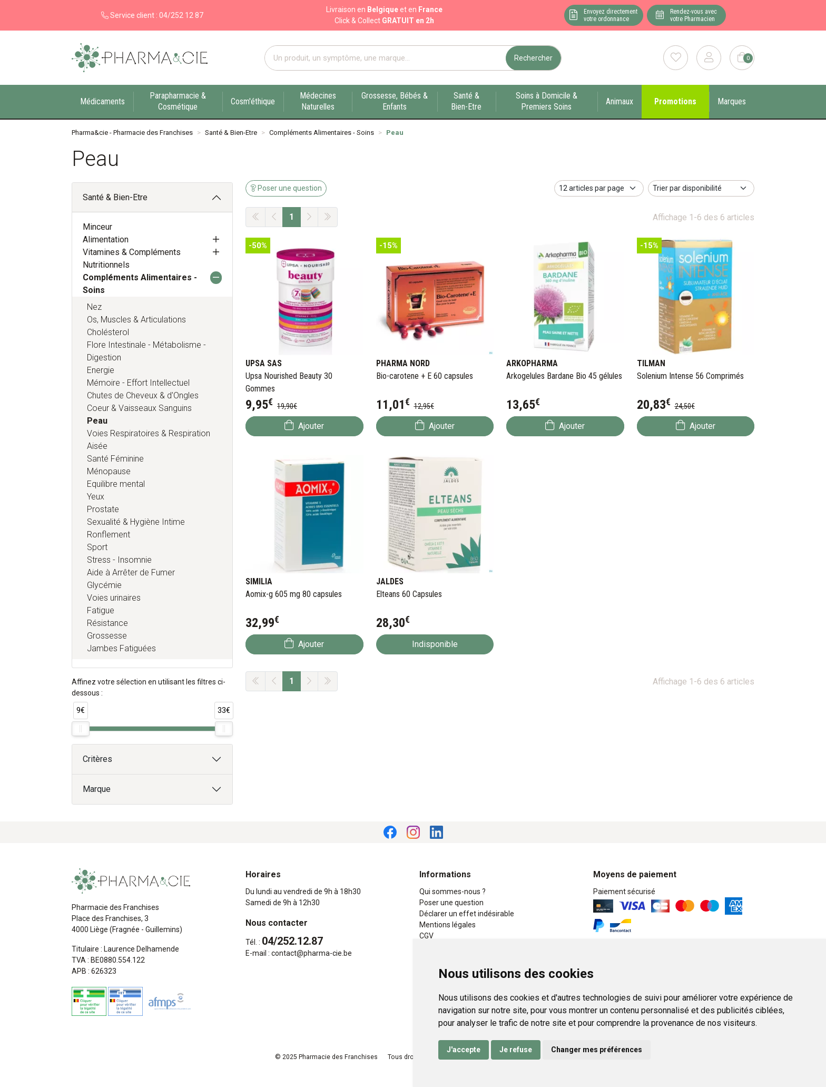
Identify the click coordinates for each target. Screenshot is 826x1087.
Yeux (95, 497)
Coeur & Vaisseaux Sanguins (139, 408)
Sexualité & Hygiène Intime (136, 522)
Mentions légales (447, 924)
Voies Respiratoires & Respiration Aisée (148, 439)
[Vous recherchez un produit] (385, 58)
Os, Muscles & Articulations (136, 320)
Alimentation (106, 239)
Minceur (97, 227)
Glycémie (104, 585)
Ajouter (304, 425)
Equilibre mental (116, 484)
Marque (97, 789)
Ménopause (109, 471)
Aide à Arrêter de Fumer (131, 572)
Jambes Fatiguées (121, 648)
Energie (100, 370)
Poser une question (451, 902)
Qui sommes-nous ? (452, 891)
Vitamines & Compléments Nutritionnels (132, 258)
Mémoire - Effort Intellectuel (138, 383)
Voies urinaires (114, 598)
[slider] (81, 728)
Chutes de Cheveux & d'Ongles (143, 395)
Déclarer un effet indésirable (466, 913)
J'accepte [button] (463, 1049)
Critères (97, 759)
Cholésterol (108, 332)
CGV (426, 936)
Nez (94, 307)
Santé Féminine (115, 459)
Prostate (103, 509)
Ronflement (108, 535)
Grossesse (107, 636)
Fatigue (100, 610)
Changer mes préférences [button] (596, 1049)
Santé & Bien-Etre (115, 197)
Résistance (107, 623)
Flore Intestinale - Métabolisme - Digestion (146, 351)
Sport (97, 547)
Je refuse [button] (515, 1049)
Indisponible (435, 644)
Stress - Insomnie (119, 560)
